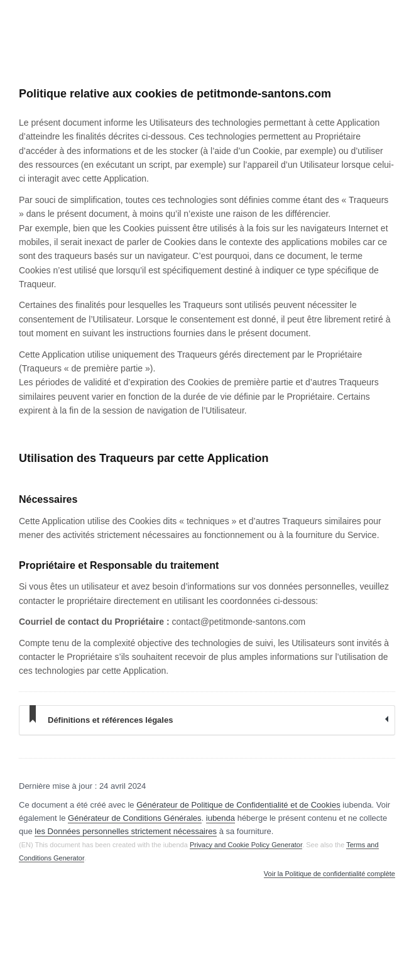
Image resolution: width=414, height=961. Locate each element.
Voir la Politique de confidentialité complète (329, 873)
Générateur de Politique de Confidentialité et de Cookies (238, 805)
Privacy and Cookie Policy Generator (246, 844)
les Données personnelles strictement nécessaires (126, 831)
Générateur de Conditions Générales (134, 818)
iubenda (220, 818)
